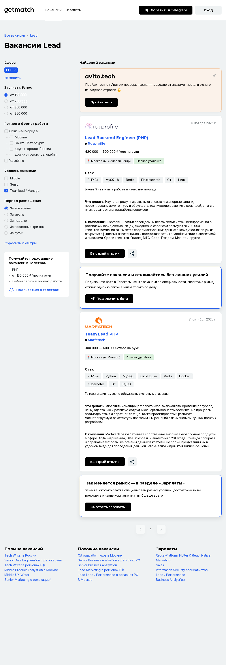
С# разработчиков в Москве (100, 555)
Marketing (163, 560)
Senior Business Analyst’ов (97, 565)
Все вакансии (14, 35)
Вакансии (53, 10)
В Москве (85, 579)
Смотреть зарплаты (108, 507)
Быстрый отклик (104, 253)
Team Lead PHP (101, 334)
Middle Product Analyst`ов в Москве (31, 570)
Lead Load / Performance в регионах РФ (108, 575)
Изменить (12, 78)
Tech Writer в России (20, 555)
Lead (34, 35)
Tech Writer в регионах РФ (24, 565)
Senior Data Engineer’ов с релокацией (33, 560)
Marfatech (96, 340)
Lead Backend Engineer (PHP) (116, 137)
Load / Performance (170, 575)
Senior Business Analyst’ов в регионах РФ (109, 560)
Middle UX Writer (16, 575)
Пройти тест (101, 102)
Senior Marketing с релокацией (27, 579)
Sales (160, 565)
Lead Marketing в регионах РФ (101, 570)
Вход (208, 10)
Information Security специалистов (182, 570)
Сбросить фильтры (20, 243)
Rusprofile (96, 143)
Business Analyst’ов (170, 579)
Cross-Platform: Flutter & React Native (183, 555)
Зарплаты (73, 10)
